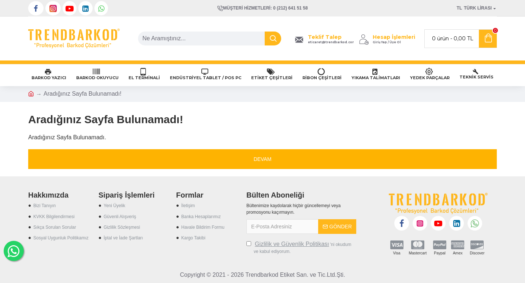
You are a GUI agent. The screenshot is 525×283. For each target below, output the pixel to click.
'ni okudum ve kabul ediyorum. (298, 247)
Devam (263, 159)
